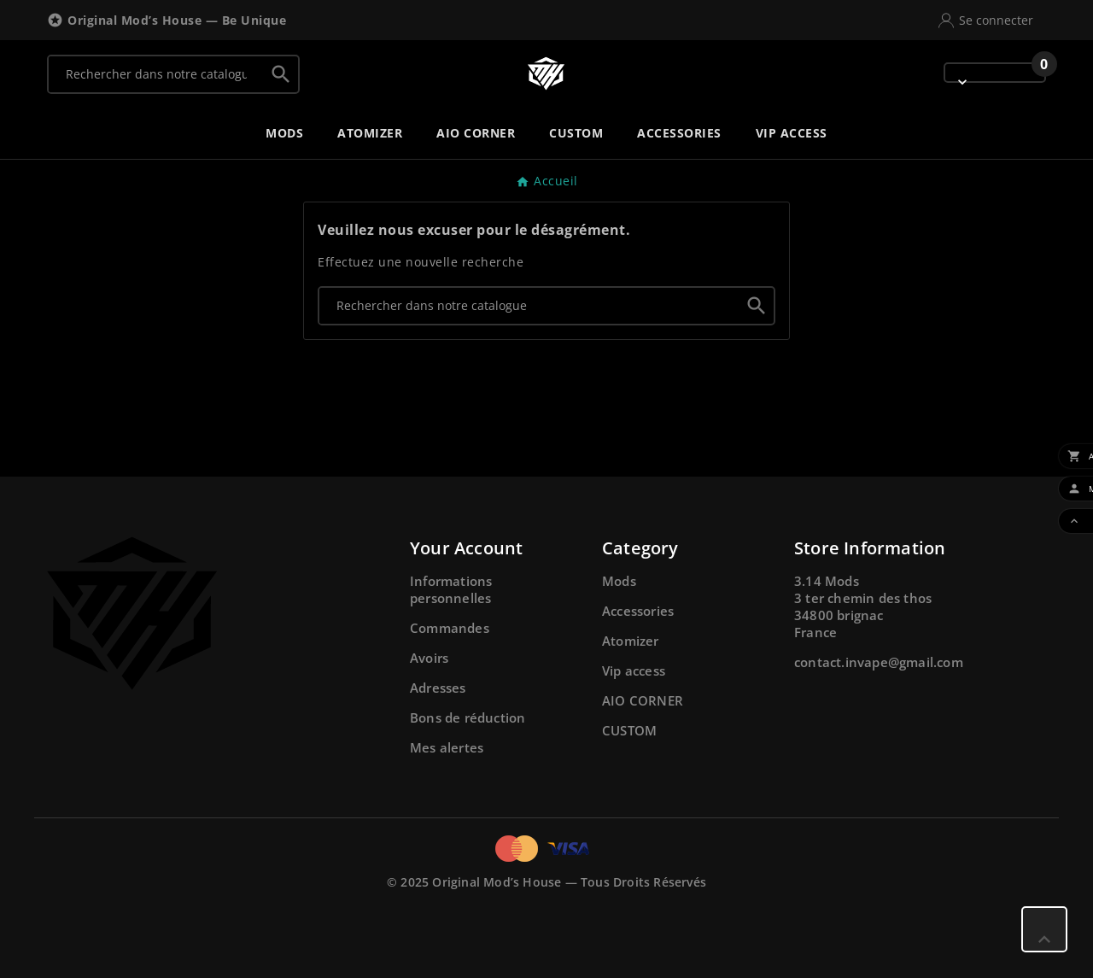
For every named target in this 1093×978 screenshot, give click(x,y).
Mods (619, 580)
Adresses (438, 687)
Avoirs (429, 657)
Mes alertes (446, 747)
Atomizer (630, 640)
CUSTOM (629, 730)
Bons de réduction (467, 717)
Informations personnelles (451, 589)
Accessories (638, 610)
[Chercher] (156, 74)
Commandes (449, 627)
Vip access (633, 670)
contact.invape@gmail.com (878, 662)
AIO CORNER (642, 700)
